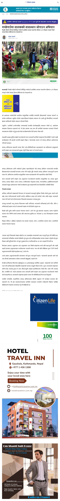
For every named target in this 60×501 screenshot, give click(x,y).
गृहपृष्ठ (3, 14)
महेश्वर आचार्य (11, 36)
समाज (7, 14)
